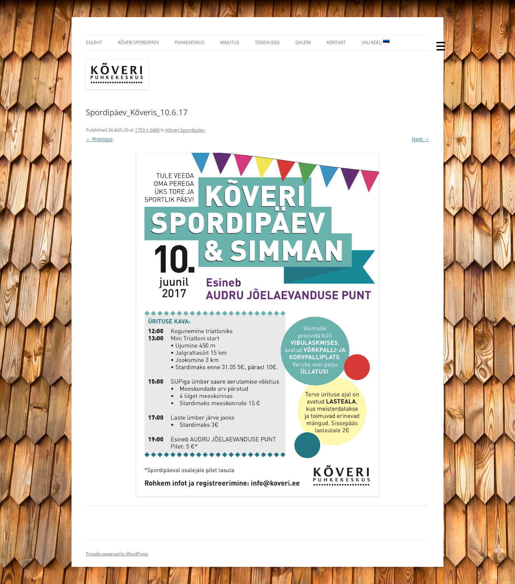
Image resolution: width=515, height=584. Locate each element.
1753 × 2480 (147, 130)
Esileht (94, 42)
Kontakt (336, 42)
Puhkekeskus (189, 42)
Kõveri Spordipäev (138, 42)
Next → (420, 139)
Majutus (229, 42)
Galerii (303, 42)
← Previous (99, 139)
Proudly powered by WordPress (117, 554)
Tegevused (267, 42)
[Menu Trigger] (441, 45)
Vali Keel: (375, 42)
